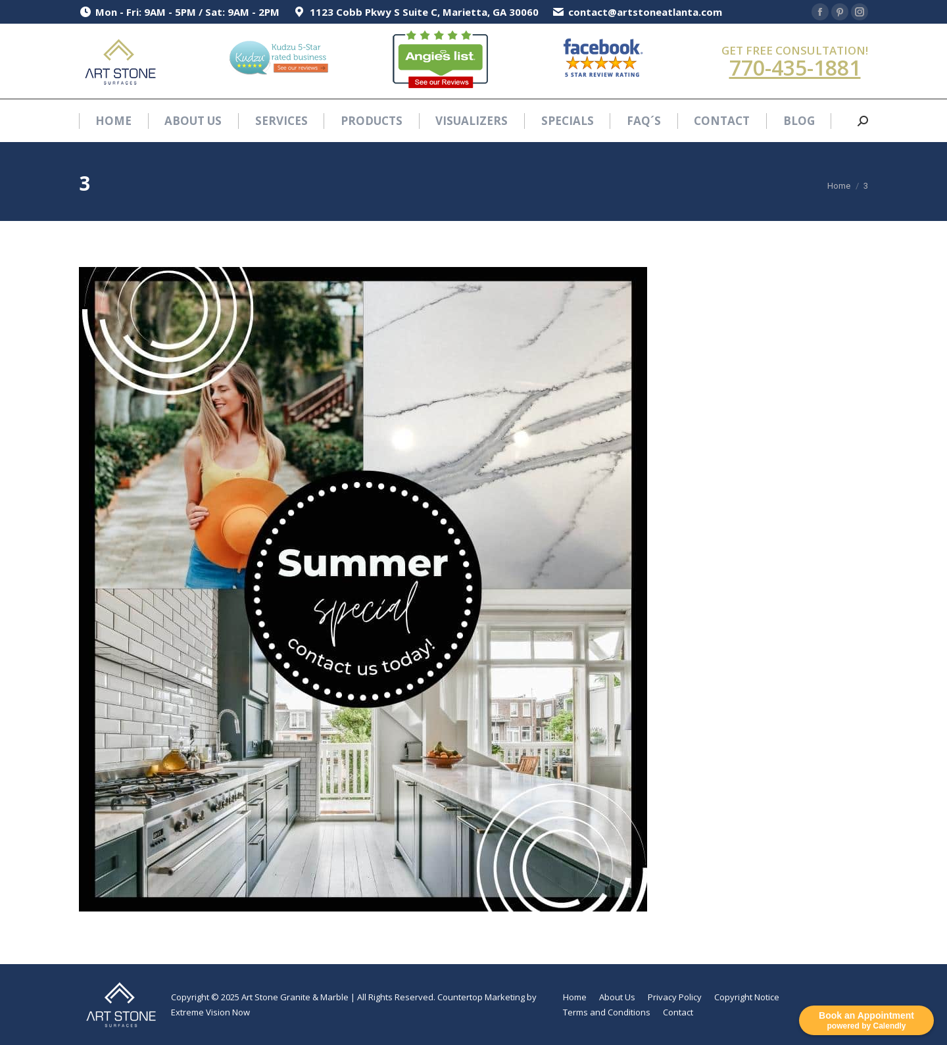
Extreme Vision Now (210, 1012)
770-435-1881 (795, 67)
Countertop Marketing (481, 997)
